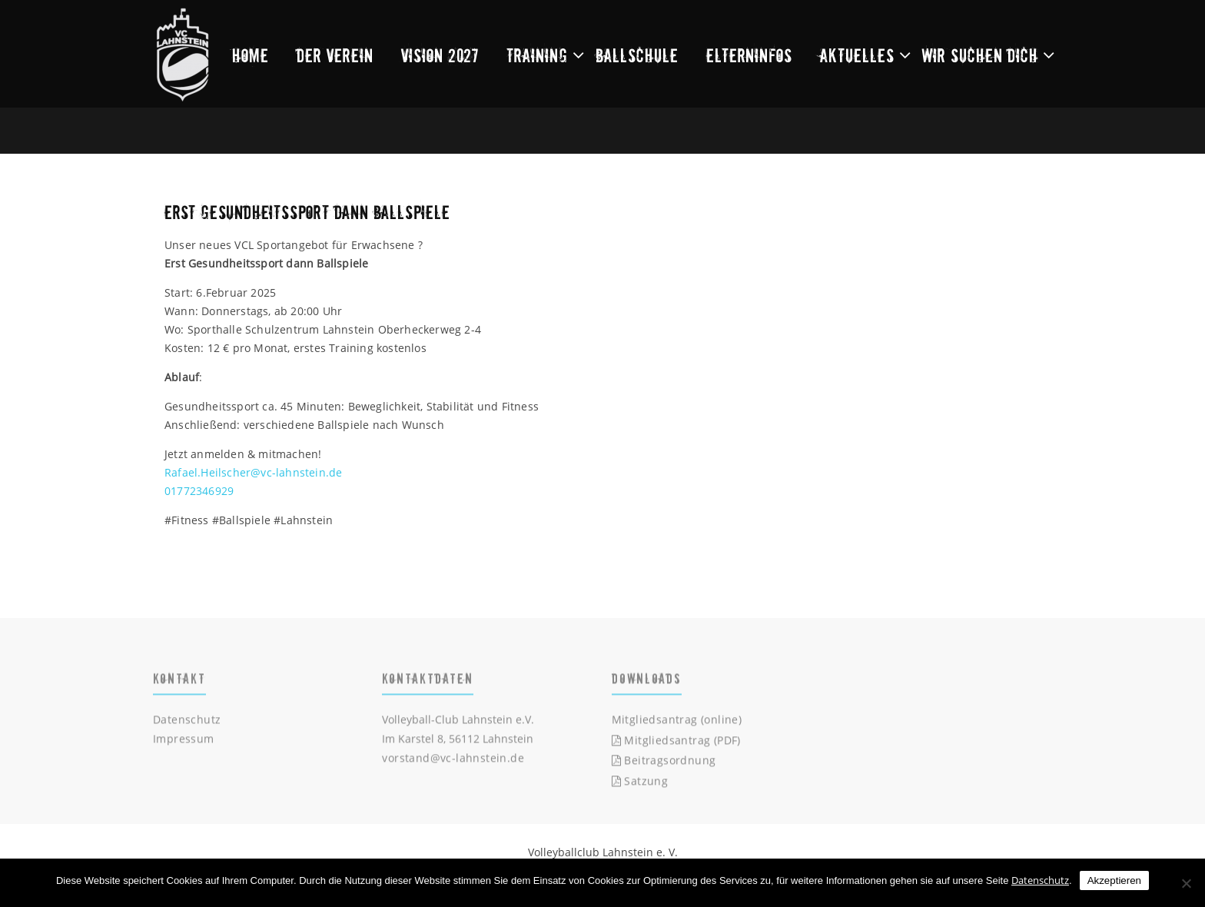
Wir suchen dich (980, 55)
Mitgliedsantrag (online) (677, 721)
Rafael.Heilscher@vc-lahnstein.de (253, 472)
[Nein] (1185, 883)
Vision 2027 (440, 55)
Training (537, 55)
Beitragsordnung (664, 763)
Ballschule (637, 55)
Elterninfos (749, 55)
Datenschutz (187, 721)
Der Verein (335, 55)
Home (250, 55)
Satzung (640, 783)
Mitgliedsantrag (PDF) (676, 742)
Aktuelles (857, 55)
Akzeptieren (1114, 880)
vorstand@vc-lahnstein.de (453, 760)
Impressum (183, 740)
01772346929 (199, 490)
